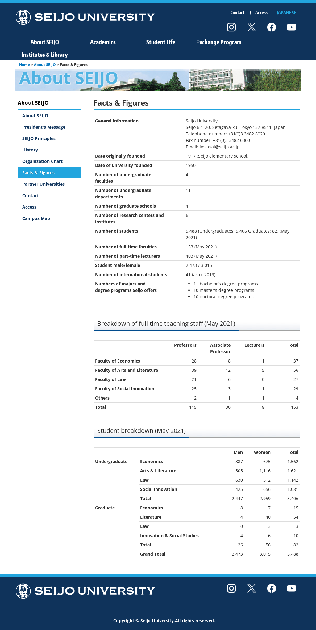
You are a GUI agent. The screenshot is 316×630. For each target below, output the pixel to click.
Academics (103, 41)
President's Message (43, 127)
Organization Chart (42, 161)
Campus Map (36, 218)
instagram (231, 27)
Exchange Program (219, 41)
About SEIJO (45, 41)
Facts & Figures (38, 173)
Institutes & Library (45, 54)
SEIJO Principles (39, 138)
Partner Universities (43, 184)
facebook (271, 27)
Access (261, 12)
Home (24, 64)
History (30, 150)
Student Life (160, 41)
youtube (292, 27)
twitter (251, 27)
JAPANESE (286, 12)
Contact (237, 12)
